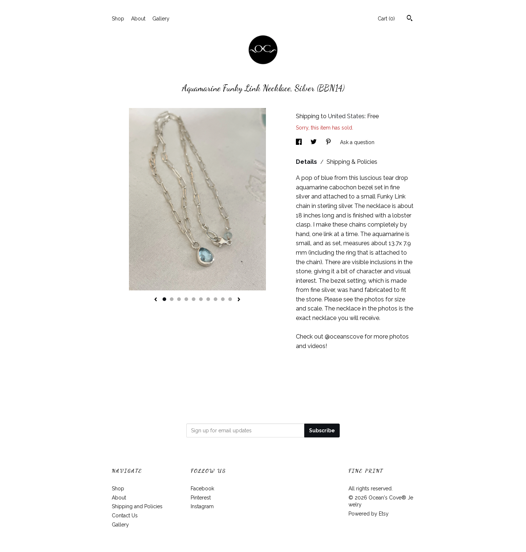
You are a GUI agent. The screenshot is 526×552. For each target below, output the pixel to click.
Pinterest (201, 498)
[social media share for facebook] (299, 142)
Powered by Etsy (368, 514)
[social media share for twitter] (314, 142)
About (138, 19)
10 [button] (230, 299)
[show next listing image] (239, 299)
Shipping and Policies (137, 506)
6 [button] (201, 299)
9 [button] (223, 299)
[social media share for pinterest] (329, 142)
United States (346, 116)
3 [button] (179, 299)
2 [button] (172, 299)
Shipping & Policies (352, 161)
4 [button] (186, 299)
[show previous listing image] (155, 299)
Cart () (386, 19)
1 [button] (164, 299)
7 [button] (208, 299)
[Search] (409, 19)
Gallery (160, 19)
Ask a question (357, 142)
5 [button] (193, 299)
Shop (118, 19)
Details (307, 161)
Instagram (202, 506)
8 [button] (215, 299)
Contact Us (125, 515)
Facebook (202, 488)
